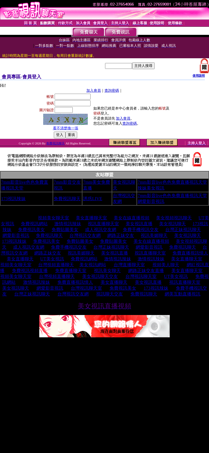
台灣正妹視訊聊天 (183, 229)
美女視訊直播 (139, 223)
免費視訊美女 (31, 229)
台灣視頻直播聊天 (56, 264)
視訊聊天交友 (109, 294)
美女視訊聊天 (172, 223)
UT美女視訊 (52, 258)
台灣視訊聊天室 (141, 276)
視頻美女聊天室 (53, 217)
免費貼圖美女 (65, 229)
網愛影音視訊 (16, 235)
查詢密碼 (111, 90)
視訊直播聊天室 (103, 223)
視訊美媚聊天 (154, 235)
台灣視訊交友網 (85, 235)
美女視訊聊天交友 (100, 276)
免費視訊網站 (34, 223)
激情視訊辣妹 (67, 223)
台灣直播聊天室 (129, 264)
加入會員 (93, 90)
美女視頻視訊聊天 (174, 217)
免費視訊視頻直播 (30, 270)
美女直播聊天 (20, 258)
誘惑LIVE (92, 198)
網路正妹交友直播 (146, 270)
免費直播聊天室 (70, 270)
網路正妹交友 (120, 235)
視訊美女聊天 (107, 270)
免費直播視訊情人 (190, 253)
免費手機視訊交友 (141, 229)
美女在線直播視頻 (131, 217)
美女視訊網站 (92, 264)
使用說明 (199, 75)
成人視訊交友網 (100, 229)
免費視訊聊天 (55, 143)
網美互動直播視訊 (182, 294)
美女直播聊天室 (91, 217)
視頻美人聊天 (165, 264)
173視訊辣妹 (13, 198)
